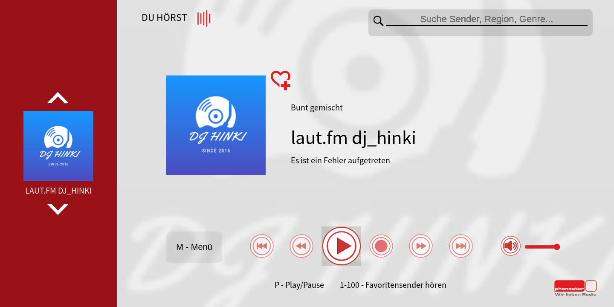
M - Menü (194, 247)
